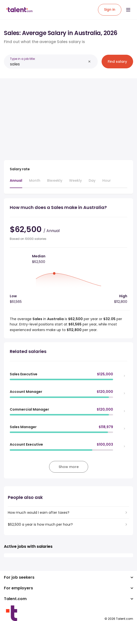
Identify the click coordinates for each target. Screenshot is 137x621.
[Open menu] (128, 10)
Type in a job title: (22, 59)
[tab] (16, 183)
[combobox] (48, 64)
